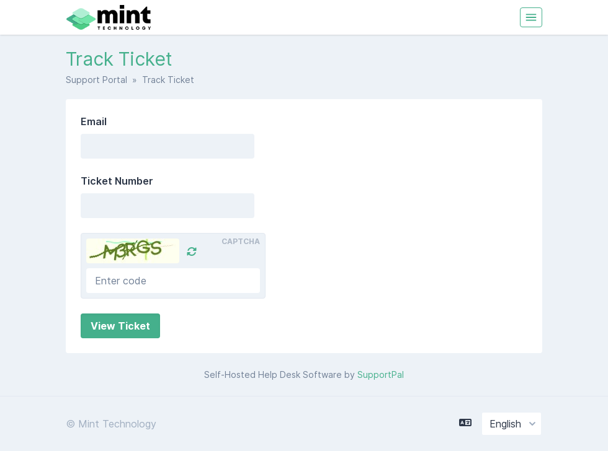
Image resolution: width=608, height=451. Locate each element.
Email (94, 121)
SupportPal (380, 374)
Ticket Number (117, 181)
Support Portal (96, 79)
